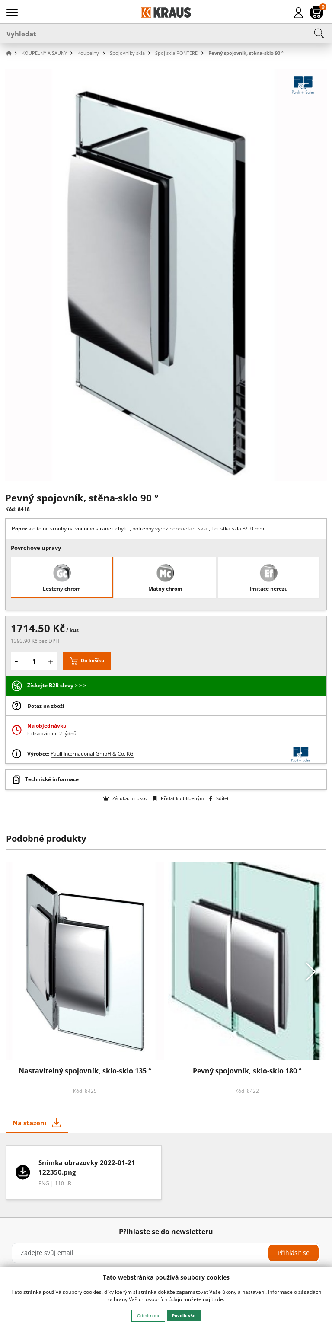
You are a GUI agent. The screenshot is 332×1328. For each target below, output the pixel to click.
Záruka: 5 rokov (125, 798)
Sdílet (219, 798)
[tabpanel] (166, 1175)
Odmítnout (148, 1315)
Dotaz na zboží (45, 705)
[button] (13, 53)
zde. (219, 1299)
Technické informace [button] (52, 779)
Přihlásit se (294, 1252)
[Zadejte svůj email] (166, 1253)
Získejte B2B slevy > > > (56, 685)
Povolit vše (183, 1315)
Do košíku (92, 660)
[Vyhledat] (166, 33)
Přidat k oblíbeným (178, 798)
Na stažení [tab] (30, 1122)
